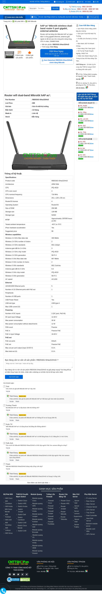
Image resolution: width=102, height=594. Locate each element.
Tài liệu (82, 17)
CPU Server (90, 510)
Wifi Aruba (9, 506)
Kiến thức (75, 17)
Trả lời (8, 391)
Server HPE (76, 507)
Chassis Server (91, 507)
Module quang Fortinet (37, 520)
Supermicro (78, 516)
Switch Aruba (22, 506)
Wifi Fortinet (8, 516)
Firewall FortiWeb (51, 523)
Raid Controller (91, 515)
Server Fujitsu (76, 526)
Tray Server (90, 512)
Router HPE (65, 503)
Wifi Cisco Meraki (8, 510)
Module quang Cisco (37, 499)
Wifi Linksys (8, 529)
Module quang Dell (37, 526)
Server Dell (77, 502)
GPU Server (90, 534)
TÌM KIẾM (55, 8)
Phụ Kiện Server (90, 494)
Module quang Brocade (37, 531)
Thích (17, 401)
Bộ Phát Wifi (8, 494)
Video (88, 2)
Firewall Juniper (50, 512)
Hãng (34, 17)
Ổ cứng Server (91, 498)
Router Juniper (63, 508)
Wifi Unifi (8, 520)
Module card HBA (90, 530)
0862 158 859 (87, 7)
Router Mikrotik (63, 513)
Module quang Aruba (37, 510)
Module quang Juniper (37, 515)
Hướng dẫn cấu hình (64, 17)
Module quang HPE (37, 505)
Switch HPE (22, 503)
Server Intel (77, 520)
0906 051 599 (87, 11)
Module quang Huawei (37, 552)
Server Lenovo (76, 512)
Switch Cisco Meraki (22, 527)
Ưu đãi (96, 2)
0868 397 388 (93, 9)
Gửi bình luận (14, 377)
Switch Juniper (20, 510)
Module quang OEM (37, 547)
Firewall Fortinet (50, 507)
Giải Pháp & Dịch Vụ (50, 17)
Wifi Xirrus (9, 533)
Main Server (90, 504)
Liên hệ (80, 2)
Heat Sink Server (89, 520)
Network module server (92, 525)
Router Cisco (65, 500)
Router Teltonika (64, 518)
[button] (35, 37)
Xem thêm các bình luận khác (38, 483)
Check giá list (92, 17)
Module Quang (36, 494)
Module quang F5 (37, 536)
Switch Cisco (22, 500)
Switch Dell (22, 514)
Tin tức (41, 17)
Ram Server (90, 501)
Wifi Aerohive (8, 524)
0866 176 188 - (82, 9)
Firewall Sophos (50, 518)
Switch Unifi (22, 522)
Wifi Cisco (8, 498)
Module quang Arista (37, 541)
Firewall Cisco (50, 502)
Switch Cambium (21, 519)
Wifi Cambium (8, 502)
